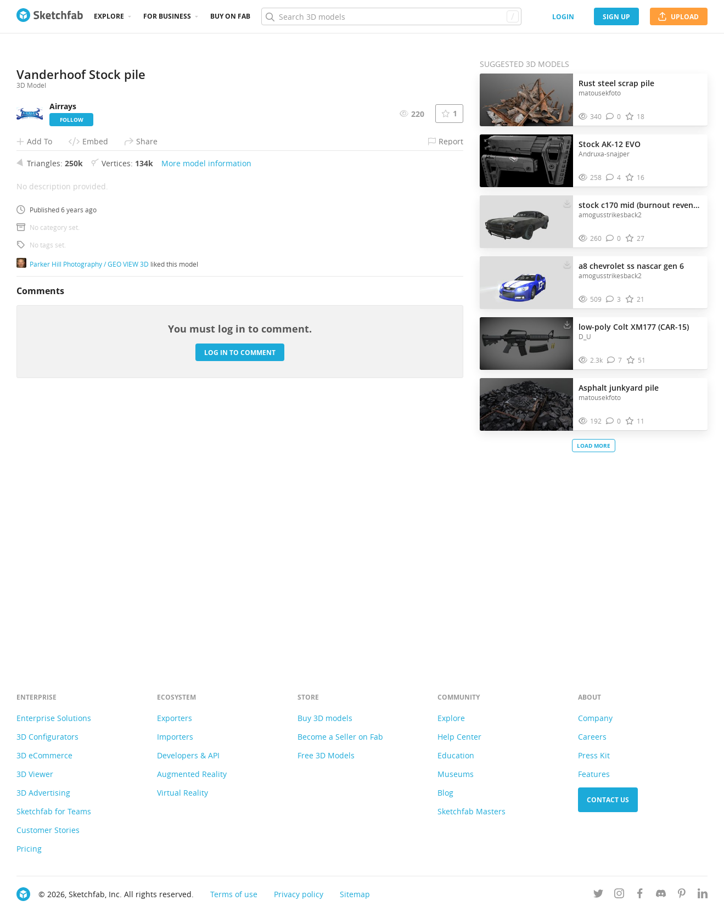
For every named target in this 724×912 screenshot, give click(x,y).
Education (455, 755)
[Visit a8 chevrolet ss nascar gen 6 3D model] (526, 282)
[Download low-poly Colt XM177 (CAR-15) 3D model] (567, 324)
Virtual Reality (182, 792)
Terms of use (233, 894)
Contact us (608, 799)
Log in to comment (240, 602)
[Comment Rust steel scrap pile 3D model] (613, 116)
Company (595, 718)
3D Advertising (43, 792)
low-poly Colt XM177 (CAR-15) (634, 327)
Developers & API (188, 755)
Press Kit (594, 755)
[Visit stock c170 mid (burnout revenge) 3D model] (526, 221)
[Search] (391, 16)
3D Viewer (34, 774)
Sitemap (355, 894)
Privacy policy (298, 894)
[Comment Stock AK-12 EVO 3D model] (613, 177)
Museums (455, 774)
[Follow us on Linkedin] (703, 895)
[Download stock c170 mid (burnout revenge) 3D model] (567, 202)
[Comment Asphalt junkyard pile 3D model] (613, 421)
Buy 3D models (325, 718)
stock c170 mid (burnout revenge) (640, 205)
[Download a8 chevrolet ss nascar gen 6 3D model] (567, 263)
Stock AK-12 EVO (610, 144)
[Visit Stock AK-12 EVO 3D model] (526, 160)
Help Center (459, 736)
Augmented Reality (192, 774)
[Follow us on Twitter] (598, 895)
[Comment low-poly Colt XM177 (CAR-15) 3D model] (614, 360)
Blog (445, 792)
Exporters (174, 718)
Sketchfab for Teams (53, 811)
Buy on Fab (230, 16)
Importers (175, 736)
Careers (592, 736)
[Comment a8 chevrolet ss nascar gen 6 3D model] (613, 299)
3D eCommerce (44, 755)
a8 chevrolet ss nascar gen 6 (631, 266)
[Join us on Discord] (661, 895)
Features (594, 774)
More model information (206, 413)
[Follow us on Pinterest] (682, 895)
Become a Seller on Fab (340, 736)
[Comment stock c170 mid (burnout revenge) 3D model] (613, 238)
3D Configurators (47, 736)
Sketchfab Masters (471, 811)
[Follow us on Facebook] (640, 895)
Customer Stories (48, 830)
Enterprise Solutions (53, 718)
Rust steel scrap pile (616, 83)
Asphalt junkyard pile (619, 387)
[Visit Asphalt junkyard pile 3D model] (526, 404)
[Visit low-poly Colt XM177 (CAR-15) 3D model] (526, 343)
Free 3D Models (326, 755)
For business (167, 16)
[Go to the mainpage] (49, 16)
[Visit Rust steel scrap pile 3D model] (526, 100)
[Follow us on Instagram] (619, 895)
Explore (109, 16)
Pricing (29, 848)
